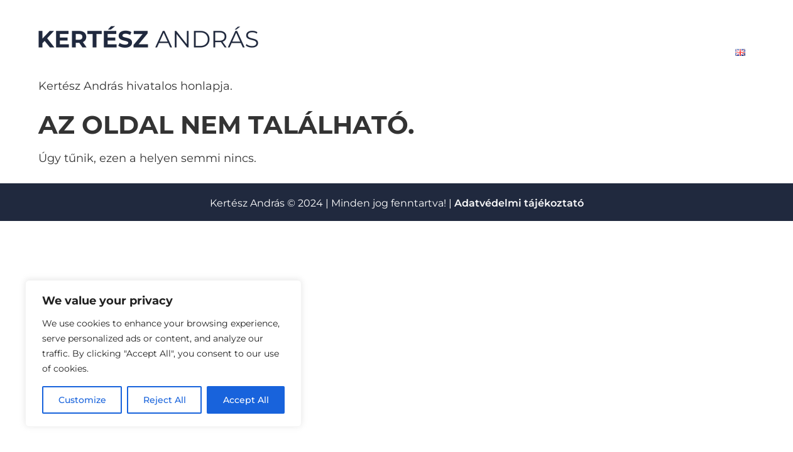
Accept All (246, 400)
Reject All (164, 400)
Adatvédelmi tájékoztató (519, 203)
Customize (82, 400)
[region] (163, 353)
